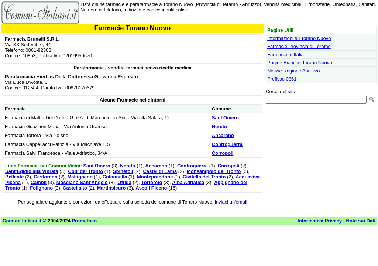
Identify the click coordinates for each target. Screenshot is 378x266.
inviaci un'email (231, 202)
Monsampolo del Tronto (214, 171)
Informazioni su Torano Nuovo (299, 38)
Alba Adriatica (188, 182)
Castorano (45, 177)
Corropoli (223, 153)
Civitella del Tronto (204, 177)
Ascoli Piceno (151, 188)
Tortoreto (151, 182)
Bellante (14, 177)
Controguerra (227, 144)
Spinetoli (123, 171)
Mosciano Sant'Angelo (82, 182)
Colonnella (115, 177)
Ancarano (223, 135)
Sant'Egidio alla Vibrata (31, 171)
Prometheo (84, 221)
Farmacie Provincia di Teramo (299, 46)
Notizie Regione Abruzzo (293, 71)
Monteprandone (155, 177)
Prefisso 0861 (282, 79)
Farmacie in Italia (285, 54)
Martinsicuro (111, 188)
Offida (124, 182)
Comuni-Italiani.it (22, 221)
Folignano (41, 188)
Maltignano (80, 177)
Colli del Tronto (85, 171)
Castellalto (75, 188)
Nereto (219, 126)
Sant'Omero (225, 117)
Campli (39, 182)
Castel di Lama (160, 171)
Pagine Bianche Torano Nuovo (299, 62)
